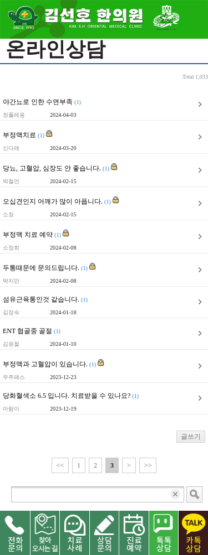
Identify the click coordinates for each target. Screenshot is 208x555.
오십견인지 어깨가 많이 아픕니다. (61, 200)
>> (148, 465)
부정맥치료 (28, 134)
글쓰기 (191, 436)
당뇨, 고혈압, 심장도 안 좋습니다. (60, 167)
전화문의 (15, 533)
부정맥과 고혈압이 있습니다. (53, 363)
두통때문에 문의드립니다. (49, 267)
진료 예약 (134, 533)
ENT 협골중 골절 (31, 331)
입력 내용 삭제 (176, 494)
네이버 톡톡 (164, 533)
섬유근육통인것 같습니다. (45, 299)
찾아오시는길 (45, 533)
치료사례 (74, 533)
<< (60, 465)
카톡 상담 (193, 533)
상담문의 (104, 533)
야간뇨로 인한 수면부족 (42, 102)
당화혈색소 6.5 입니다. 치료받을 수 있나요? (71, 396)
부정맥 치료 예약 (36, 234)
